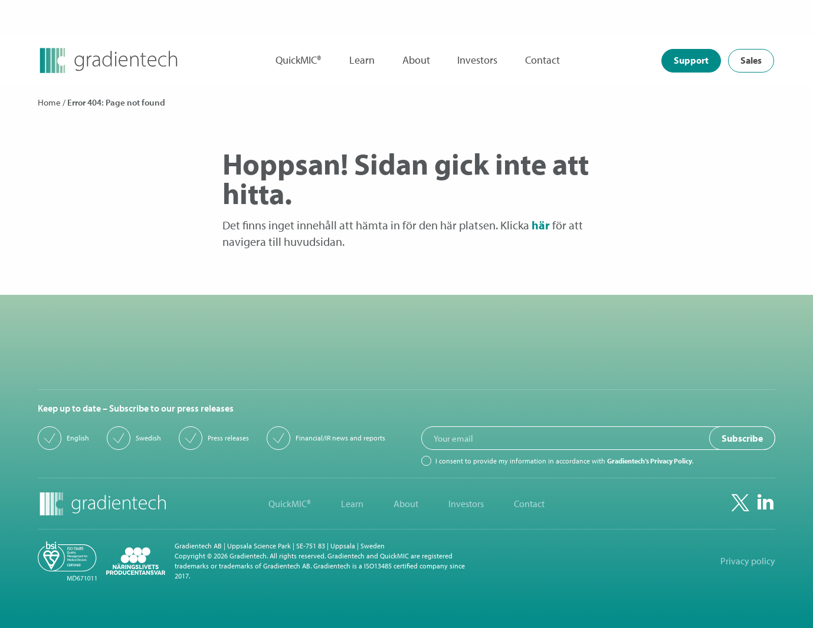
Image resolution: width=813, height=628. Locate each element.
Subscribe (742, 438)
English (78, 438)
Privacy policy (747, 561)
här (541, 225)
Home (49, 102)
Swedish (148, 438)
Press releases (228, 438)
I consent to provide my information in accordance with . (564, 461)
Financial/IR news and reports (340, 438)
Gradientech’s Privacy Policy (649, 460)
